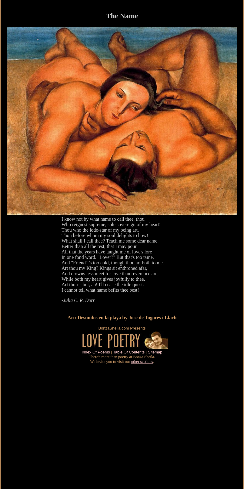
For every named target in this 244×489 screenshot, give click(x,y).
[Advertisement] (57, 426)
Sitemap (155, 352)
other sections (142, 361)
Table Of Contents (129, 352)
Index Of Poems (96, 352)
